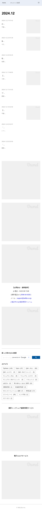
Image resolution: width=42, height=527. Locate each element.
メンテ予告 (23, 410)
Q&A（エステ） (9, 388)
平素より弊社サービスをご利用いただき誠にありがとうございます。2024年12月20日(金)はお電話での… (12, 129)
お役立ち (7, 399)
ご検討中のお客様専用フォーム (21, 318)
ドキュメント (31, 395)
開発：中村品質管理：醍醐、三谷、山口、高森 (16, 166)
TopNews (7, 384)
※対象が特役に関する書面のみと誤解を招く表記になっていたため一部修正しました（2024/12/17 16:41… (13, 92)
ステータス (7, 414)
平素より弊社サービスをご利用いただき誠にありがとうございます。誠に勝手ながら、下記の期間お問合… (12, 32)
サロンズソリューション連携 (13, 406)
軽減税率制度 (20, 403)
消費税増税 (7, 403)
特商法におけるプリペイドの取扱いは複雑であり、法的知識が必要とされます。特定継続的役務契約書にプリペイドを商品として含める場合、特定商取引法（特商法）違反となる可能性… (20, 72)
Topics (19, 384)
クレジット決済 (15, 3)
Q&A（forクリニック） (26, 388)
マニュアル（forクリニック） (13, 395)
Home (4, 3)
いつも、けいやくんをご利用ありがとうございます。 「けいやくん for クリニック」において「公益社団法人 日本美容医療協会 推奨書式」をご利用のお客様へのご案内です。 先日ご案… (21, 149)
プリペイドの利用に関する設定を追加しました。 (19, 104)
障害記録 (30, 406)
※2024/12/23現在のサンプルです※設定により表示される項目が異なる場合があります (12, 52)
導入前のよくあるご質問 (23, 399)
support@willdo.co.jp (24, 314)
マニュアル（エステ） (28, 392)
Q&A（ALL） (31, 384)
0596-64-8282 (26, 310)
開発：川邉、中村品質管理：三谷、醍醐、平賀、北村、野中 (20, 107)
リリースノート (9, 410)
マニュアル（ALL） (10, 392)
